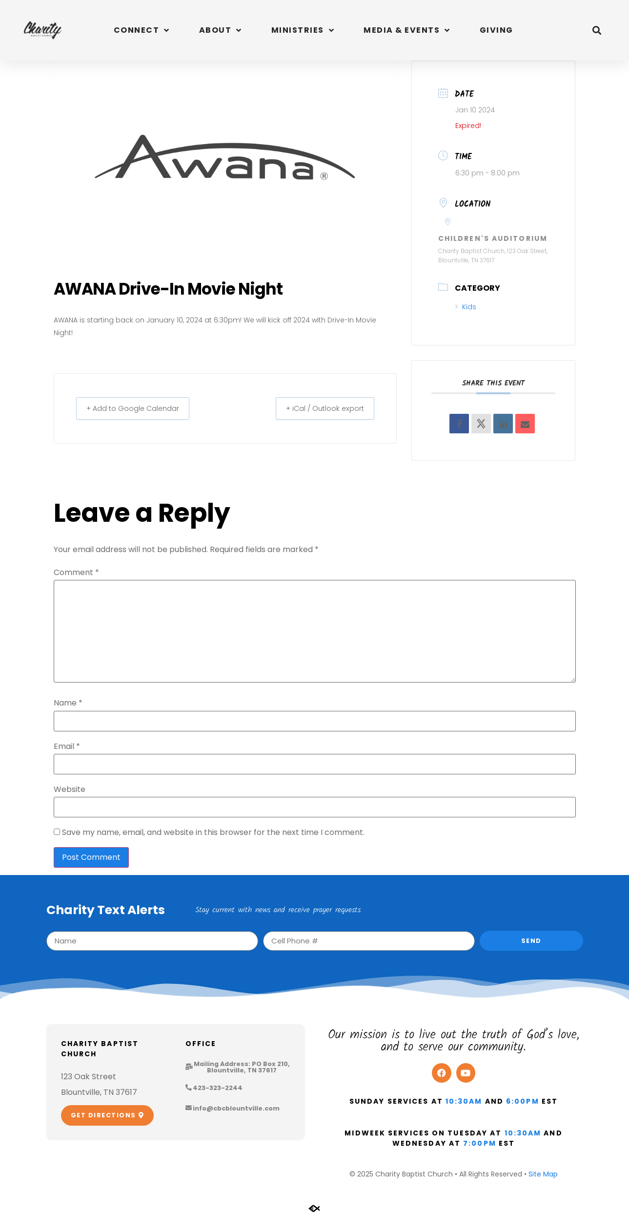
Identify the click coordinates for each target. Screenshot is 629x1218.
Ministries (303, 30)
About (220, 30)
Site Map (543, 1174)
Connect (142, 30)
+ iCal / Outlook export (319, 408)
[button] (597, 30)
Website (69, 789)
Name (68, 703)
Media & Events (407, 30)
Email (67, 746)
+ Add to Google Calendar (138, 408)
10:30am (464, 1101)
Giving (496, 30)
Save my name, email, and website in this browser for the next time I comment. (213, 832)
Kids (465, 307)
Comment (76, 573)
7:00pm (479, 1143)
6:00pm (522, 1101)
